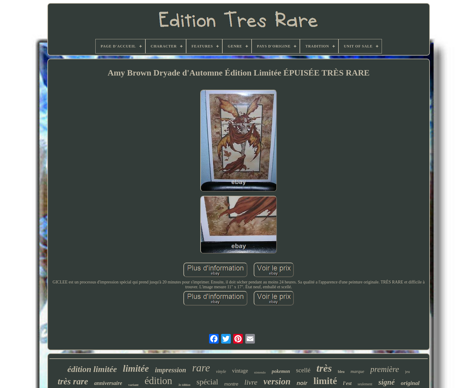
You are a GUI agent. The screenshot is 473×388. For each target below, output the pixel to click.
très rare (73, 381)
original (410, 383)
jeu (407, 371)
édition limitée (92, 369)
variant (133, 384)
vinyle (221, 371)
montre (231, 383)
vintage (240, 371)
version (276, 381)
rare (201, 368)
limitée (136, 368)
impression (170, 370)
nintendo (260, 372)
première (384, 369)
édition (158, 380)
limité (325, 380)
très (324, 368)
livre (250, 382)
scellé (303, 370)
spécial (207, 381)
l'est (347, 383)
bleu (341, 372)
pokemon (281, 371)
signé (386, 382)
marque (357, 371)
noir (302, 383)
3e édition (184, 384)
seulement (365, 384)
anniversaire (108, 383)
